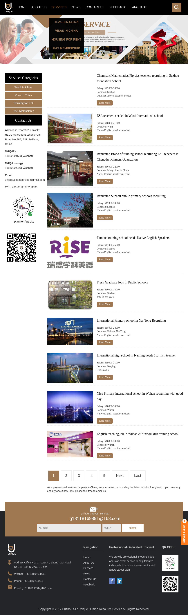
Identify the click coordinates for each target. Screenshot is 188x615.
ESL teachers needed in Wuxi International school (130, 116)
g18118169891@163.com (95, 518)
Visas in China (23, 95)
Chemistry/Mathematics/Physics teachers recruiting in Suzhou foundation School (138, 78)
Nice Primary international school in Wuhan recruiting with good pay (140, 396)
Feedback (117, 7)
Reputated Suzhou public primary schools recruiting (131, 196)
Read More (105, 102)
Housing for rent (23, 103)
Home (22, 7)
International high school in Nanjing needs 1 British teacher (136, 355)
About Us (39, 7)
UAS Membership (23, 110)
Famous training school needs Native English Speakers (133, 238)
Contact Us (95, 7)
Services (59, 7)
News (76, 7)
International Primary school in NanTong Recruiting (131, 320)
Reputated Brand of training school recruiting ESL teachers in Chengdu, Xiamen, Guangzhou (137, 156)
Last (137, 476)
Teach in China (23, 87)
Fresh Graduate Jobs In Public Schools (122, 282)
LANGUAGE (139, 7)
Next (120, 476)
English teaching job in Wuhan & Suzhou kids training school (137, 434)
